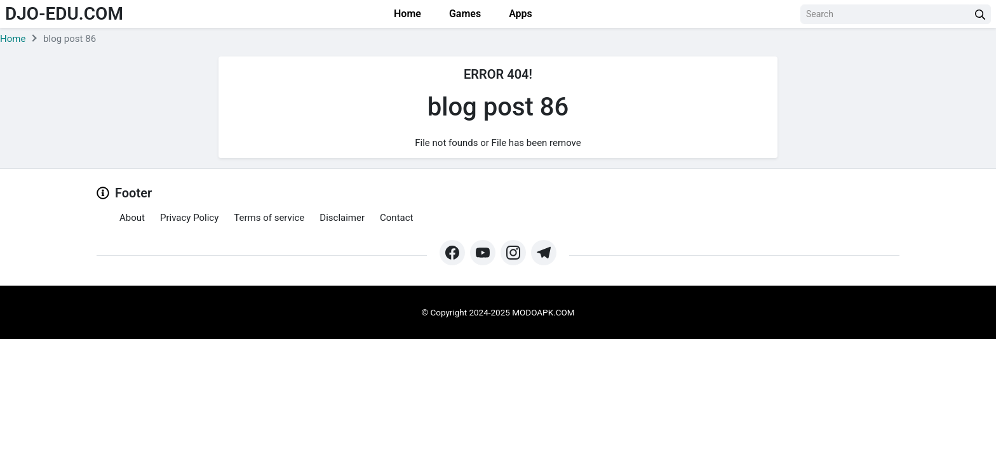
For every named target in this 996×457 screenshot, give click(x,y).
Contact (396, 217)
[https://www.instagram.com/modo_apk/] (513, 252)
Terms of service (269, 217)
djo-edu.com (64, 13)
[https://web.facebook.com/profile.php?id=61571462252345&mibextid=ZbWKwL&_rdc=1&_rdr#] (452, 252)
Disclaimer (342, 217)
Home (406, 14)
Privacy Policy (189, 217)
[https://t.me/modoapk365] (543, 252)
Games (464, 14)
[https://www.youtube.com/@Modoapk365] (482, 252)
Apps (519, 14)
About (132, 217)
